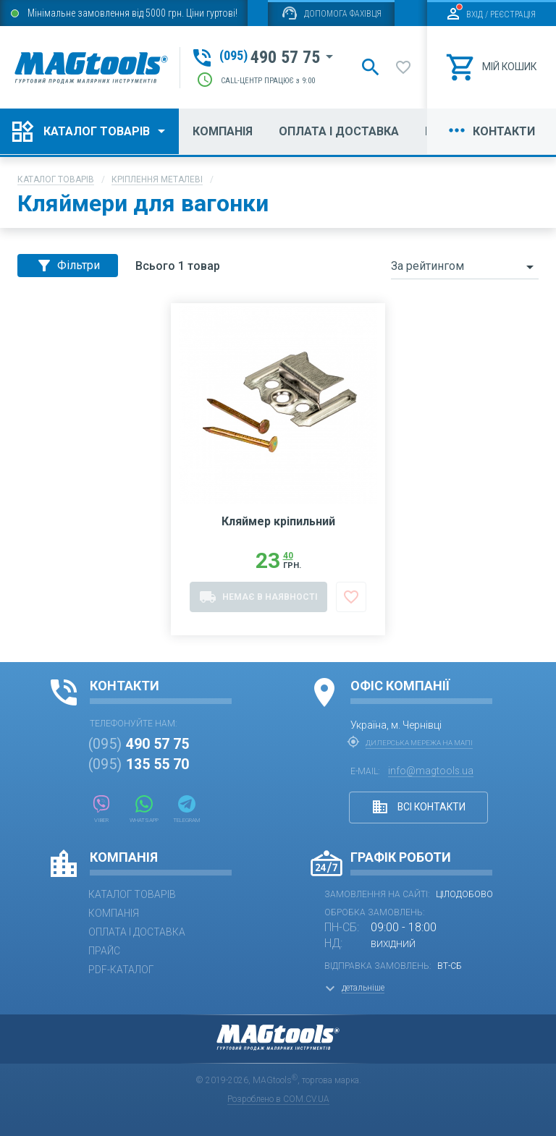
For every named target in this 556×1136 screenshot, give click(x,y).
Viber (101, 809)
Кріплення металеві (157, 179)
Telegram (188, 809)
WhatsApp (144, 809)
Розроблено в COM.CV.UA (278, 1099)
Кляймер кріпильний (278, 531)
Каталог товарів (55, 179)
